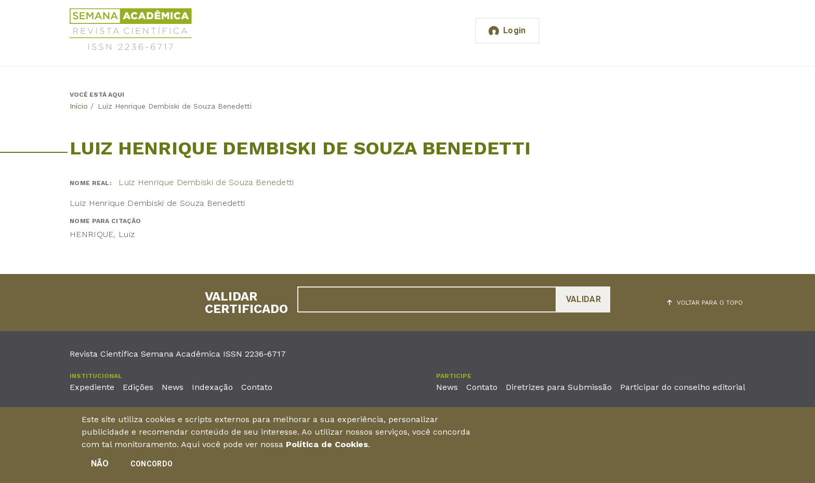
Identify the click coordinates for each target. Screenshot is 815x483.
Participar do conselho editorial (682, 387)
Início (79, 106)
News (172, 387)
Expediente (92, 387)
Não (100, 466)
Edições (138, 387)
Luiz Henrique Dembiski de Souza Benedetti (206, 182)
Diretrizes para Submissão (559, 387)
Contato (256, 387)
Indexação (212, 387)
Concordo (151, 466)
